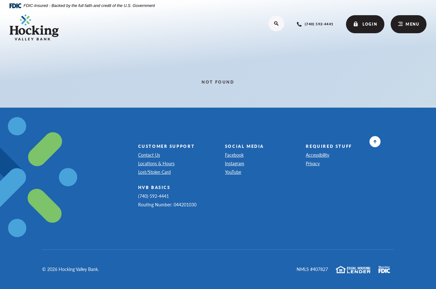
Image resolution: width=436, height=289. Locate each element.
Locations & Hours (156, 163)
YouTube (236, 171)
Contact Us (149, 155)
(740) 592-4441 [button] (153, 196)
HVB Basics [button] (154, 187)
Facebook (237, 154)
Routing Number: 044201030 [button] (167, 204)
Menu (409, 24)
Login (365, 24)
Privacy (316, 163)
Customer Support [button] (166, 146)
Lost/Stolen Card (154, 172)
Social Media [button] (244, 146)
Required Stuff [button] (329, 146)
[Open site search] (276, 23)
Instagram (238, 163)
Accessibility (317, 155)
